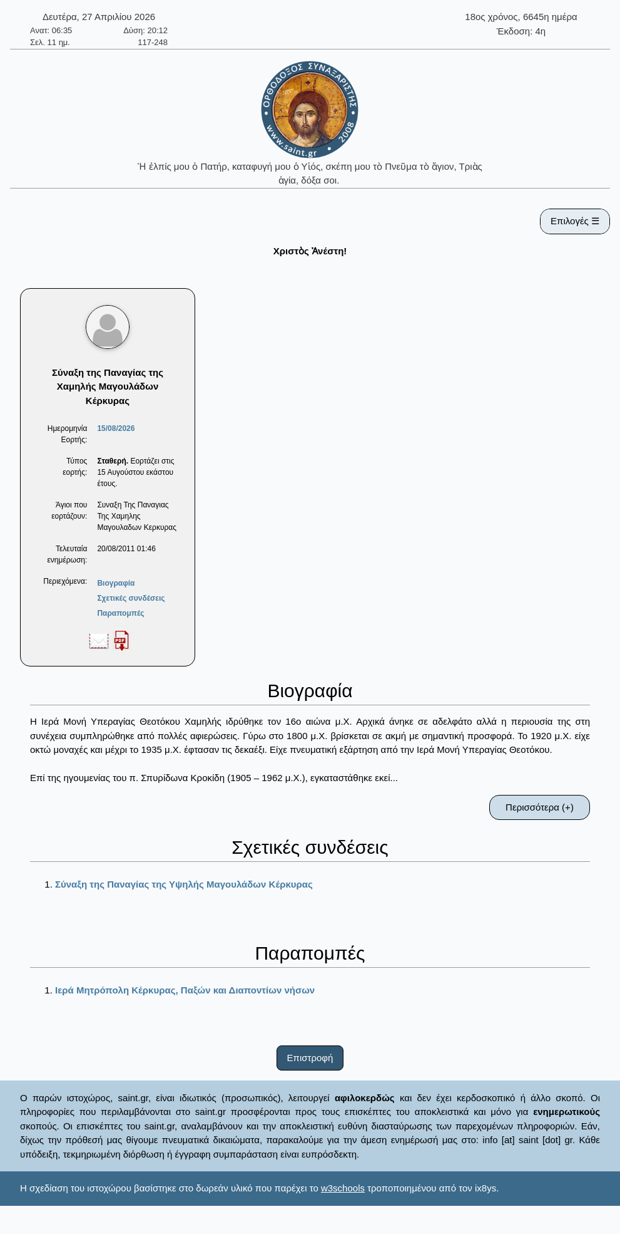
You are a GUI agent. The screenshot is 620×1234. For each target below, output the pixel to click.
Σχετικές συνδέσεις (131, 598)
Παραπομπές (120, 613)
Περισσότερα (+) (540, 807)
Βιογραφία (116, 583)
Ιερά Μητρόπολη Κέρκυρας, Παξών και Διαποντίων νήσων (185, 990)
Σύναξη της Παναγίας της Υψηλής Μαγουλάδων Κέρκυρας (184, 884)
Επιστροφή (310, 1057)
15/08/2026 (116, 428)
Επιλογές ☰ (575, 220)
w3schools (343, 1188)
